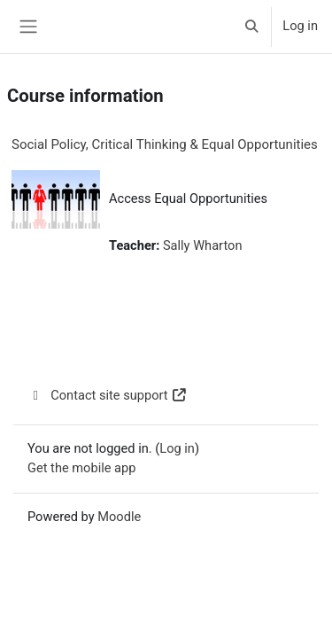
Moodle (119, 517)
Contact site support (107, 395)
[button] (251, 26)
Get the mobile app (81, 468)
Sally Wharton (203, 245)
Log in (300, 26)
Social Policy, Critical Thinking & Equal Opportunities (165, 144)
